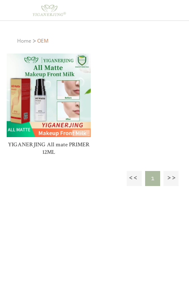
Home (24, 40)
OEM (43, 40)
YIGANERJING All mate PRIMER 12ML (48, 149)
